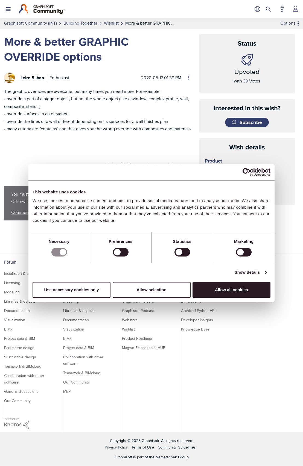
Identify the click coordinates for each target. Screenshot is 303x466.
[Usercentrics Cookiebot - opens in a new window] (246, 172)
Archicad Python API (198, 310)
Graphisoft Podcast (138, 310)
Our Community (17, 400)
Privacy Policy (116, 447)
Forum (10, 262)
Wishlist (128, 329)
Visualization (14, 320)
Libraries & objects (20, 301)
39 (245, 81)
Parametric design (19, 347)
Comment (20, 212)
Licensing (12, 282)
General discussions (21, 391)
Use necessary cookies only (71, 289)
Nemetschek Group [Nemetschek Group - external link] (172, 457)
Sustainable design (20, 357)
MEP (67, 391)
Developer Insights (197, 320)
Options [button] (287, 23)
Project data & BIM (19, 338)
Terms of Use (143, 447)
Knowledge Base (195, 329)
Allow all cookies (231, 289)
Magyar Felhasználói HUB (143, 347)
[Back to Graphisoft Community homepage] (42, 9)
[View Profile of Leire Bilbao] (32, 78)
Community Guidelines (177, 447)
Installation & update (21, 273)
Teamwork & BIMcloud (22, 366)
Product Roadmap (137, 338)
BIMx (8, 329)
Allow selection (151, 289)
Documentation (17, 310)
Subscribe (251, 122)
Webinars (130, 320)
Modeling (12, 292)
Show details (247, 272)
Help (282, 9)
